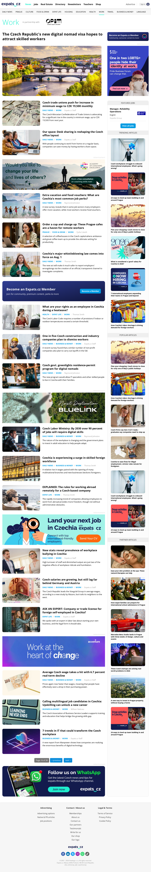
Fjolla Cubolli (82, 232)
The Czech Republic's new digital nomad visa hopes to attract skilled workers (52, 36)
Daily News (7, 12)
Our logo (75, 839)
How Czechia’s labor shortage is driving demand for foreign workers (127, 326)
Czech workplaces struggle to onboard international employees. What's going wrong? (126, 166)
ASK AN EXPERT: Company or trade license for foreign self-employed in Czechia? (72, 610)
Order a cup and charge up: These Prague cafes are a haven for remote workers (72, 226)
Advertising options (46, 813)
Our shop (75, 836)
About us (75, 817)
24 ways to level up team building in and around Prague (127, 199)
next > (68, 760)
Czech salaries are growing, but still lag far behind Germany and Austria (69, 581)
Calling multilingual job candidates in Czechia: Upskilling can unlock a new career (72, 703)
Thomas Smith (70, 261)
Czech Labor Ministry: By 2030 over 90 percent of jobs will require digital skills (72, 430)
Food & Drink (43, 12)
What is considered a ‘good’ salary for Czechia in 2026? (126, 262)
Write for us (75, 832)
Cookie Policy (105, 821)
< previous (56, 760)
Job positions (46, 821)
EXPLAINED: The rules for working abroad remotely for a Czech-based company (69, 488)
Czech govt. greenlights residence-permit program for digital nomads (68, 366)
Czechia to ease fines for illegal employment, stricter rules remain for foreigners (126, 464)
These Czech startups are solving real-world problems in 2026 (126, 670)
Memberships (75, 813)
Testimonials (75, 828)
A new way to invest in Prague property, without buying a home (127, 701)
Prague (19, 12)
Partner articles (128, 540)
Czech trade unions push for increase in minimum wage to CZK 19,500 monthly (67, 104)
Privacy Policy (105, 817)
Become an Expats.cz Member (31, 289)
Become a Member (90, 291)
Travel (110, 12)
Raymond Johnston (72, 203)
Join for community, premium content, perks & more (32, 294)
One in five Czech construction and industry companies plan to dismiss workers (70, 337)
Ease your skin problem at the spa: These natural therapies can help (127, 572)
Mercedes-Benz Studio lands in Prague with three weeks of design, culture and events (127, 636)
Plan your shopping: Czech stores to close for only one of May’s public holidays (128, 231)
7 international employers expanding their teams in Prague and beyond (126, 294)
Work (101, 12)
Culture (29, 12)
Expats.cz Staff (70, 110)
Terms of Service (105, 813)
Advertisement (143, 44)
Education (81, 12)
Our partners (75, 824)
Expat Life (56, 12)
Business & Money (125, 12)
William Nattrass (77, 709)
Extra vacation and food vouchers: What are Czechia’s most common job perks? (70, 196)
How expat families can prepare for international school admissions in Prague (128, 604)
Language (141, 12)
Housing (69, 12)
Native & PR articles (46, 817)
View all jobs (128, 126)
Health (92, 12)
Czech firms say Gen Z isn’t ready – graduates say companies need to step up (128, 431)
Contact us (75, 821)
